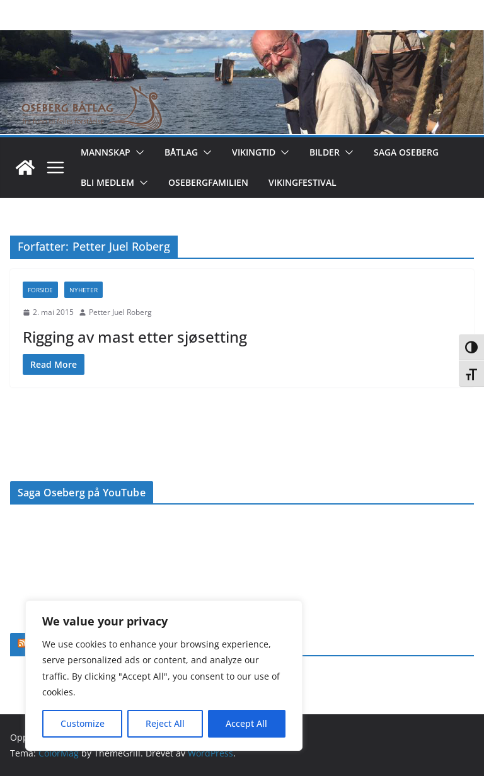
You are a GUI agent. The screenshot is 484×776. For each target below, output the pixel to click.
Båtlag (181, 152)
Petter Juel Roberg (120, 312)
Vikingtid (253, 152)
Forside (40, 289)
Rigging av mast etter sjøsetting (135, 336)
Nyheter (83, 289)
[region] (163, 675)
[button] (137, 152)
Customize (82, 723)
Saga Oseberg (406, 152)
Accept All (246, 723)
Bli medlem (107, 182)
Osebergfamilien (208, 182)
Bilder (324, 152)
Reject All (165, 723)
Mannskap (105, 152)
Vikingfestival (302, 182)
